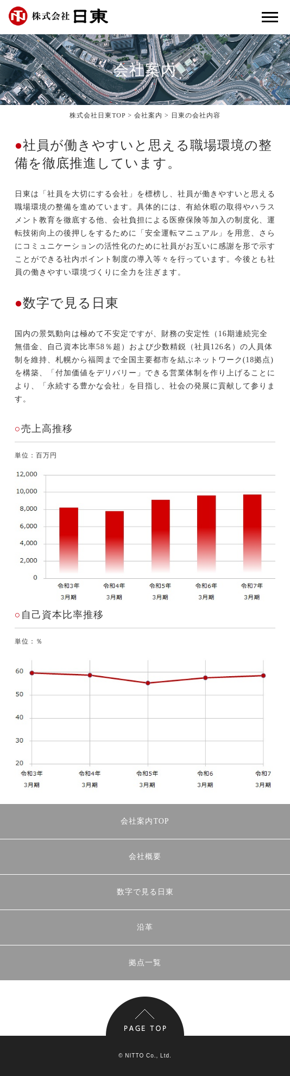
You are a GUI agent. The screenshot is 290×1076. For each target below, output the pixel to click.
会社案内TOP (145, 821)
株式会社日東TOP (97, 115)
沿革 (145, 927)
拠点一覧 (145, 962)
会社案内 (148, 115)
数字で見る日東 (145, 892)
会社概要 (145, 856)
